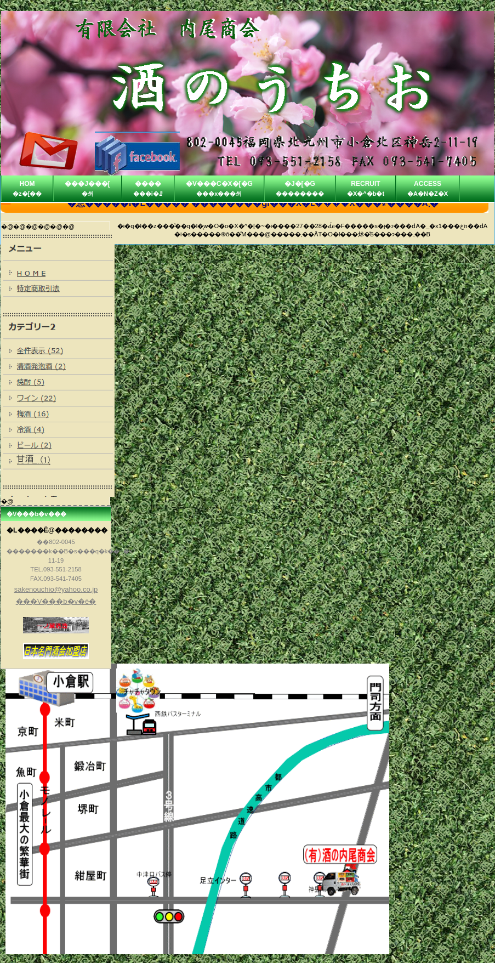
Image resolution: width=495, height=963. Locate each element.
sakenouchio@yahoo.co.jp (56, 589)
